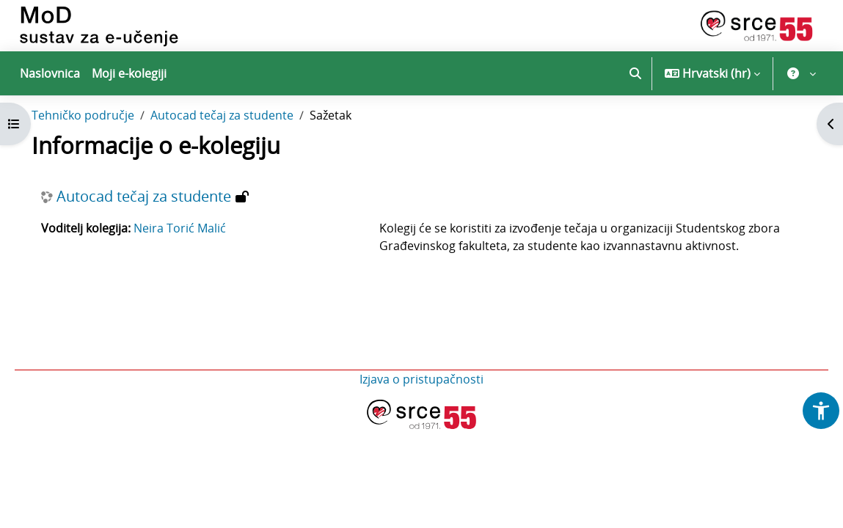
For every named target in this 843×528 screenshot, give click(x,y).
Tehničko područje (103, 145)
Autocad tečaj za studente (242, 145)
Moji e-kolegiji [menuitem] (129, 73)
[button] (635, 73)
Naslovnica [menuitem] (50, 73)
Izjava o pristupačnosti (421, 409)
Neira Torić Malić (200, 258)
